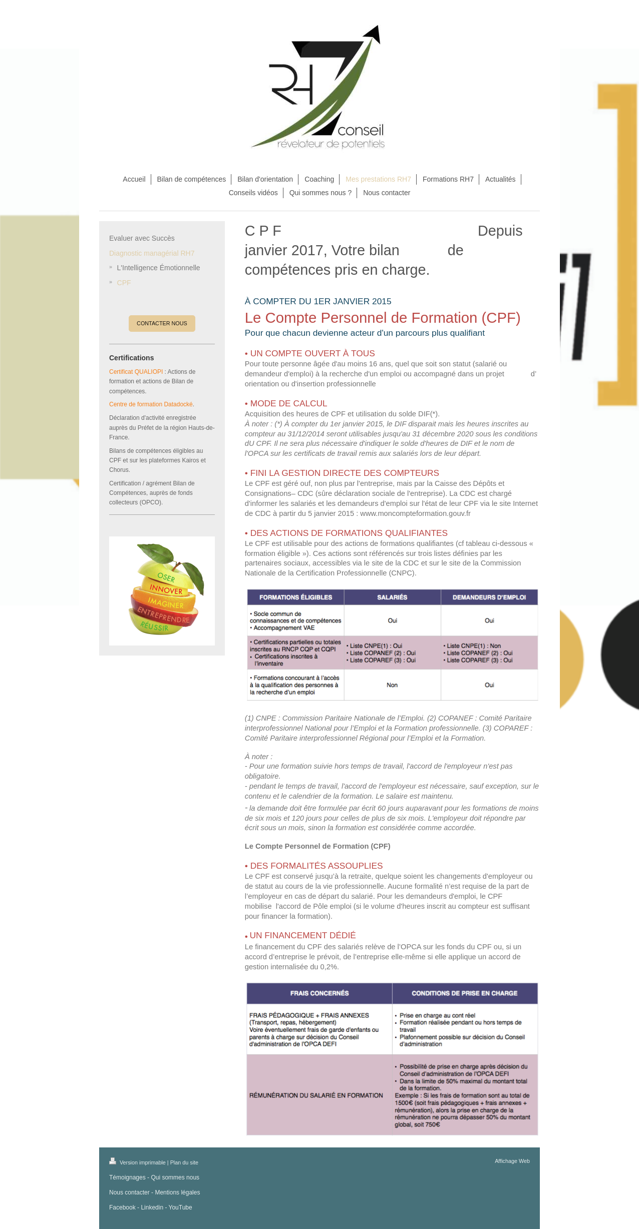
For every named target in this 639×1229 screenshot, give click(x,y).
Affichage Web (512, 1161)
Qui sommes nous (175, 1177)
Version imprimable (138, 1162)
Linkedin (152, 1207)
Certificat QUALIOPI (136, 371)
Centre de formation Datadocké (151, 404)
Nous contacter (129, 1192)
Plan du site (184, 1162)
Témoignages (127, 1177)
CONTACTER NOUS (162, 323)
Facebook (122, 1207)
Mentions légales (177, 1192)
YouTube (180, 1207)
